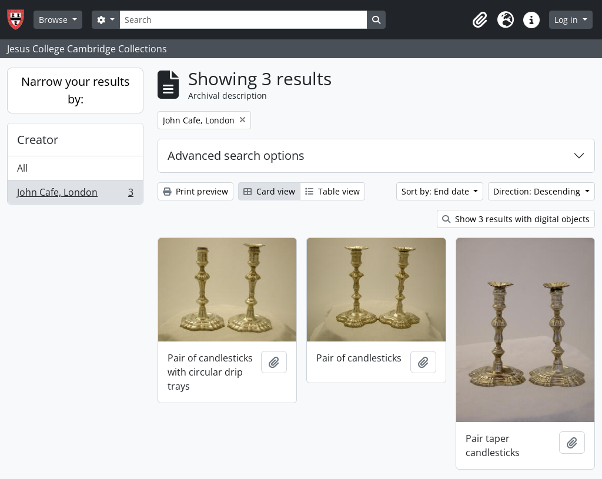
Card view (269, 191)
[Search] (243, 20)
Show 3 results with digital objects (516, 219)
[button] (480, 20)
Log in (567, 19)
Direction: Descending (538, 191)
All (22, 168)
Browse (54, 19)
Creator (37, 140)
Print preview (195, 191)
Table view (332, 191)
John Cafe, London (74, 194)
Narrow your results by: (75, 90)
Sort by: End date (436, 191)
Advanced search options (236, 155)
